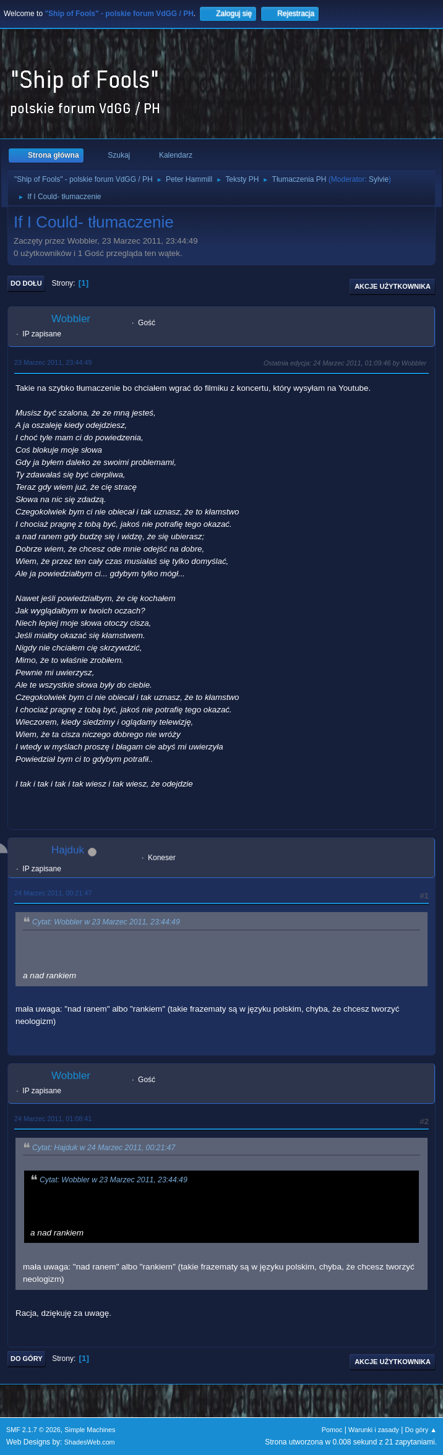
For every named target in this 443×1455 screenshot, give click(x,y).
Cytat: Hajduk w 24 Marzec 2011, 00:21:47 (103, 1147)
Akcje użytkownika (393, 286)
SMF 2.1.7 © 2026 (33, 1429)
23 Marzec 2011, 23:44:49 (53, 362)
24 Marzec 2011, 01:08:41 (53, 1118)
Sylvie (379, 179)
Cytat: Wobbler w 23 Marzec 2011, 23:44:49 (106, 922)
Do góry (27, 1358)
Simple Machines (89, 1429)
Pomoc (332, 1429)
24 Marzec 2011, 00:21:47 (53, 893)
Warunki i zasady (373, 1429)
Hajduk (67, 850)
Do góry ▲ (421, 1429)
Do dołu (26, 283)
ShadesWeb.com (89, 1442)
